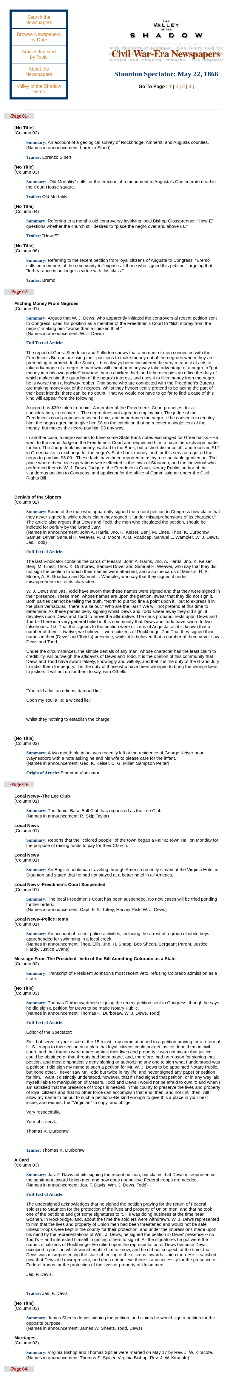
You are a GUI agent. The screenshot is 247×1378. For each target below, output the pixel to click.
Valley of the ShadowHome (38, 89)
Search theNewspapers (39, 20)
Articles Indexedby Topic (39, 54)
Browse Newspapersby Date (39, 37)
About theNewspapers (39, 71)
